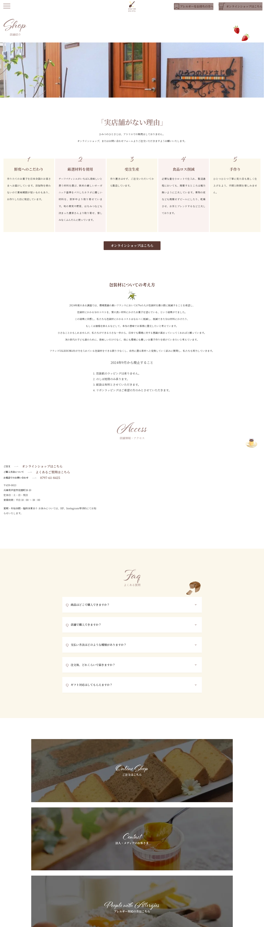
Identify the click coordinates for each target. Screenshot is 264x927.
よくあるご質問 (131, 899)
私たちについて (99, 887)
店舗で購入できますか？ (86, 630)
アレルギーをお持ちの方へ (137, 887)
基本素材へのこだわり (135, 881)
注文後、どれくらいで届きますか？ (93, 670)
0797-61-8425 (50, 483)
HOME (95, 881)
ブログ (220, 893)
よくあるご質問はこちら (53, 477)
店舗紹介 (96, 899)
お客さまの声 (177, 893)
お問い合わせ (223, 899)
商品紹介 (96, 893)
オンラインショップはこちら (132, 250)
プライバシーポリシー (106, 923)
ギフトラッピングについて (184, 887)
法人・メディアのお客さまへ (185, 881)
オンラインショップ (102, 910)
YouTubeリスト (225, 887)
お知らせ (221, 881)
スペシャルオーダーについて (139, 893)
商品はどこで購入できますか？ (90, 610)
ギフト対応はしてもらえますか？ (92, 690)
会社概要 (126, 923)
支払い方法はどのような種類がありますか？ (99, 650)
